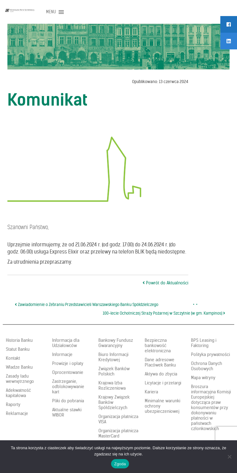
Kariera (151, 392)
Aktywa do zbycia (161, 374)
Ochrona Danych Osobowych (206, 366)
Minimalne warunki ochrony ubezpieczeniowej (162, 406)
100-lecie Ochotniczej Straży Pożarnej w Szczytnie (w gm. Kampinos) (164, 313)
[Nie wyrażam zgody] (229, 457)
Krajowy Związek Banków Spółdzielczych (114, 402)
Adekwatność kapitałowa (18, 392)
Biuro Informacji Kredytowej (113, 357)
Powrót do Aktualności (165, 283)
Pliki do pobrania (68, 401)
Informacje (62, 354)
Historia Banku (19, 340)
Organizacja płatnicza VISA (118, 419)
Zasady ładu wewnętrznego (20, 378)
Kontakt (13, 358)
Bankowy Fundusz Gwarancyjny (115, 342)
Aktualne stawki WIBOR (66, 412)
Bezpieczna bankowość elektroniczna (158, 345)
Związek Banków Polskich (114, 371)
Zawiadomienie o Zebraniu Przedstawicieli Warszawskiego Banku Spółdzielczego (86, 304)
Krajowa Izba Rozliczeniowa (112, 385)
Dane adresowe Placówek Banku (160, 362)
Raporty (13, 404)
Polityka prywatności (210, 354)
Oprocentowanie (67, 372)
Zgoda (120, 464)
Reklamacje (17, 413)
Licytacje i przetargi (163, 383)
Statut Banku (18, 349)
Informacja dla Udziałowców (65, 342)
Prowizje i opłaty (67, 363)
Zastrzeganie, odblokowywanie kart (68, 387)
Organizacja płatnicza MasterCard (118, 433)
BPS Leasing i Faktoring (203, 342)
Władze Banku (19, 367)
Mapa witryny (203, 377)
